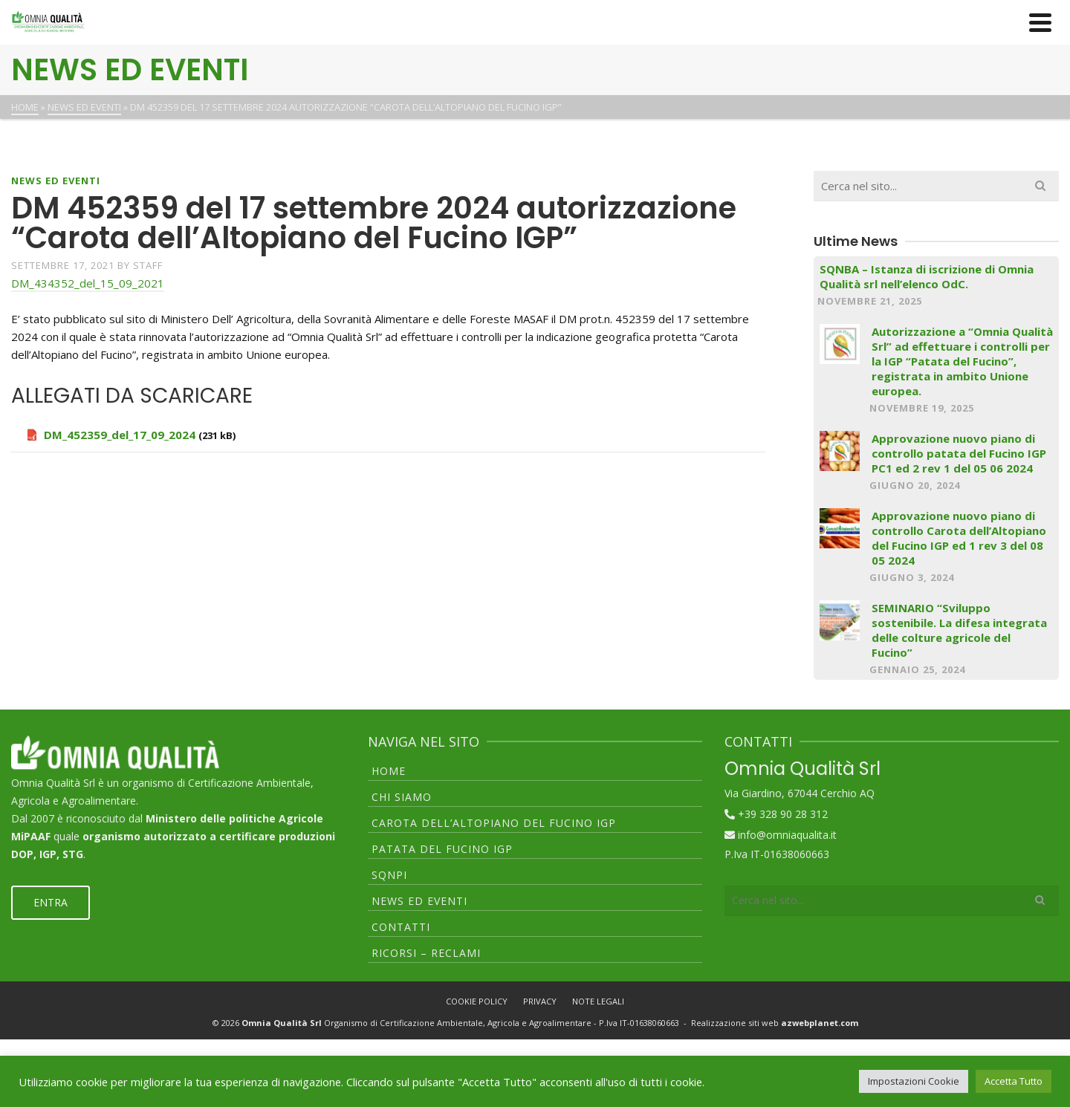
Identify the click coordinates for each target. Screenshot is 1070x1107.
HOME (389, 771)
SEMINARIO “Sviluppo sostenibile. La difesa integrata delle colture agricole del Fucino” (959, 630)
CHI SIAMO (402, 797)
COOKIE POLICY (477, 1001)
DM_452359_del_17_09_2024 (119, 434)
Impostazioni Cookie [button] (913, 1081)
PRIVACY (540, 1001)
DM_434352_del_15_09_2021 (87, 283)
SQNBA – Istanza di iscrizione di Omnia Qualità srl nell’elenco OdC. (927, 276)
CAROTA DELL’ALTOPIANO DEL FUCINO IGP (494, 823)
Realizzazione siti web (774, 1022)
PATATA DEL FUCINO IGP (442, 849)
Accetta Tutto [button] (1014, 1081)
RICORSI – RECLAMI (426, 953)
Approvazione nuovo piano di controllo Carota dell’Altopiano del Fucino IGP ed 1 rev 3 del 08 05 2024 (959, 538)
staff (148, 265)
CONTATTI (401, 927)
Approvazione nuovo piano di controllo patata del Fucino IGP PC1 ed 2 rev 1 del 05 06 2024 (959, 453)
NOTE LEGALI (598, 1001)
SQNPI (389, 875)
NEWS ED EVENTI (55, 180)
